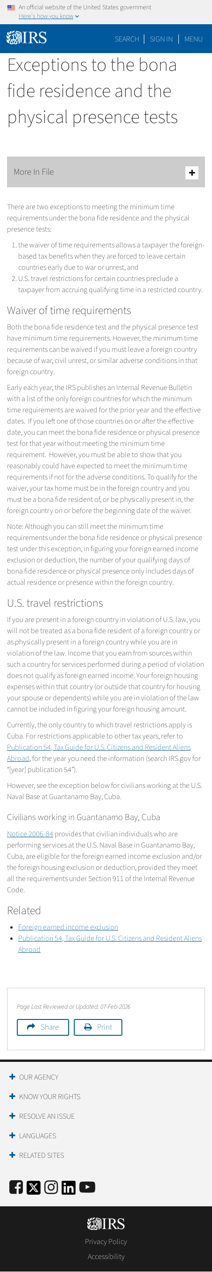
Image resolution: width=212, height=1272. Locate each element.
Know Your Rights (49, 1097)
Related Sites (41, 1155)
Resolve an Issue (47, 1116)
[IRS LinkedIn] (69, 1190)
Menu (193, 39)
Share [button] (50, 1027)
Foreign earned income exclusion (68, 927)
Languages (37, 1136)
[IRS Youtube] (87, 1187)
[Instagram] (51, 1187)
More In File (106, 172)
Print (104, 1027)
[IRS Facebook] (16, 1187)
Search (127, 39)
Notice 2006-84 (30, 834)
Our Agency (38, 1077)
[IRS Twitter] (34, 1190)
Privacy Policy (106, 1241)
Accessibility (106, 1256)
